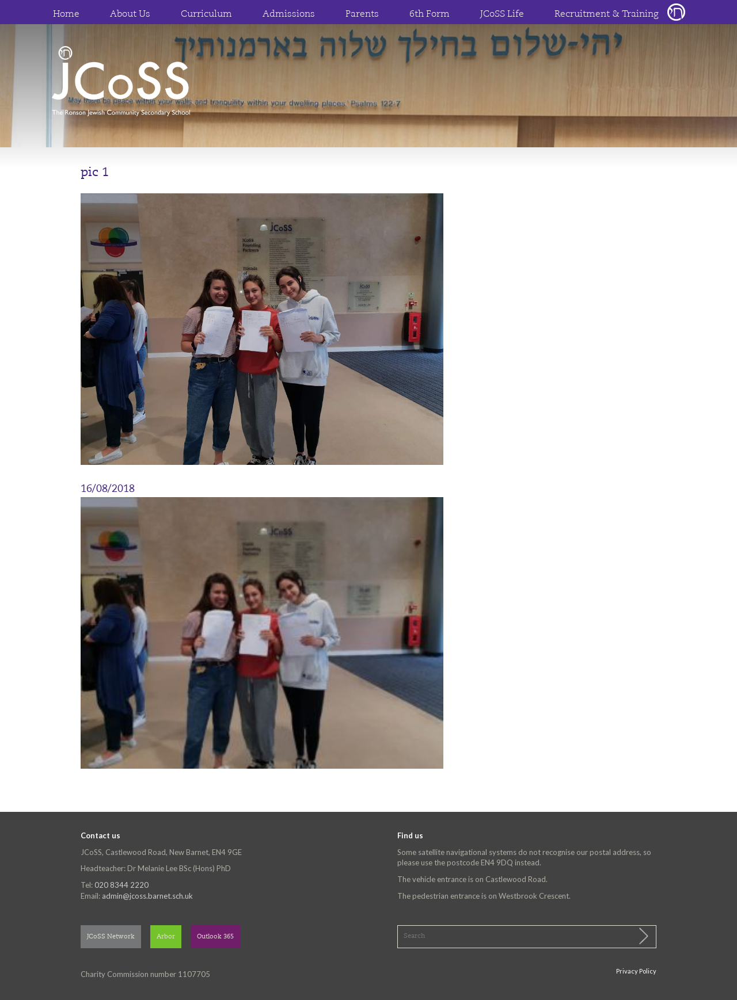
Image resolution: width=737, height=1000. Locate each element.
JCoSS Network (111, 937)
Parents (362, 14)
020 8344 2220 (121, 885)
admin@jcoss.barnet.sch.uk (147, 895)
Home (66, 14)
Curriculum (206, 14)
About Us (130, 14)
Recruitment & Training (606, 14)
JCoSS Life (502, 14)
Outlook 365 (215, 937)
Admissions (289, 14)
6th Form (429, 14)
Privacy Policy (636, 971)
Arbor (166, 937)
